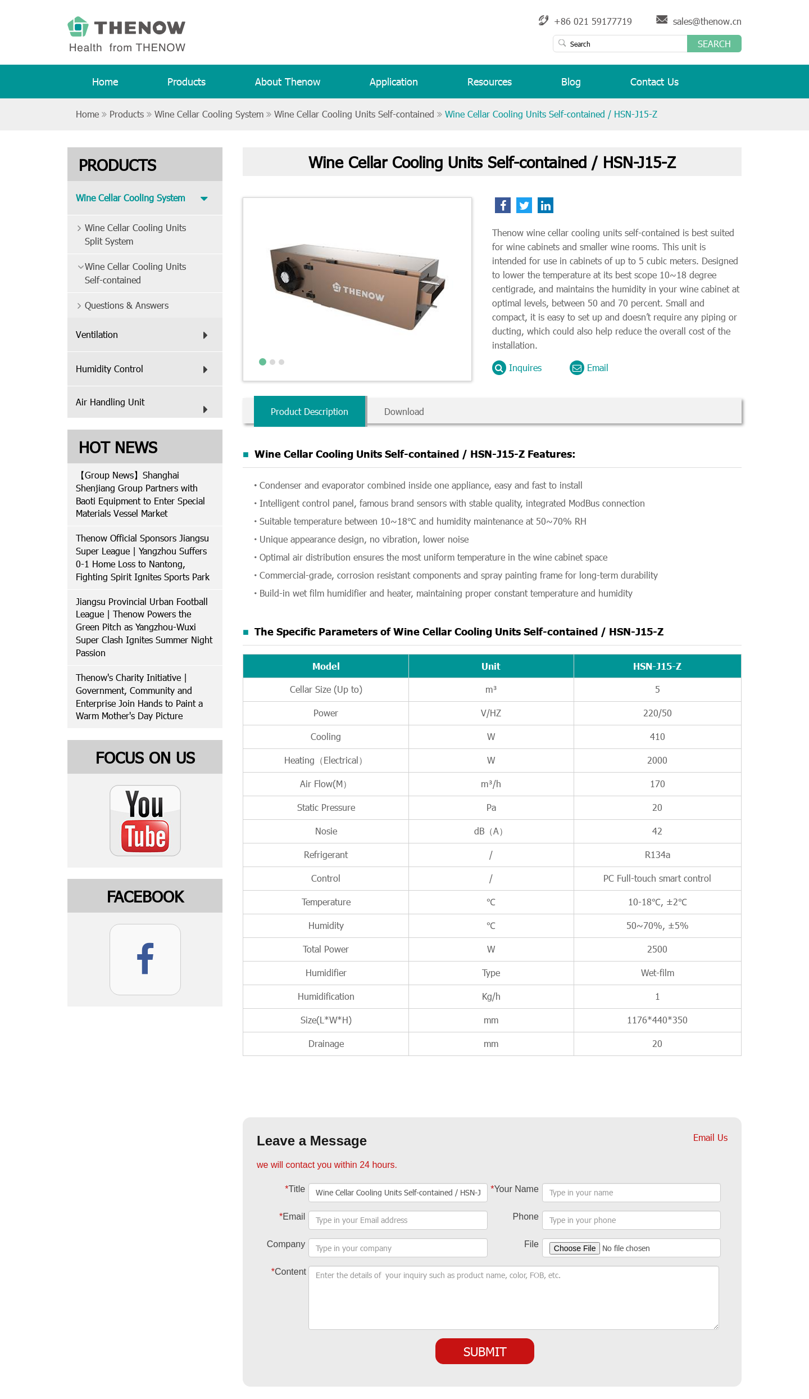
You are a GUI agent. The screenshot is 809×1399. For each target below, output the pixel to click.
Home (105, 86)
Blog (571, 86)
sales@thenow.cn (707, 21)
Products (186, 86)
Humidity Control (144, 369)
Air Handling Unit (144, 407)
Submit (485, 1351)
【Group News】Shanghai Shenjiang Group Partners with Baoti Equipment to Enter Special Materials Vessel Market (140, 494)
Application (394, 86)
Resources (489, 86)
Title (295, 1189)
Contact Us (654, 86)
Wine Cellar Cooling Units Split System (126, 231)
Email (589, 367)
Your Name (514, 1189)
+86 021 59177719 (593, 21)
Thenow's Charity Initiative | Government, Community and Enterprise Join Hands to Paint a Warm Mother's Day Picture (139, 696)
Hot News (118, 446)
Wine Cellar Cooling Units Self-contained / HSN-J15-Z (551, 114)
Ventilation (144, 335)
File (531, 1244)
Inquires (517, 367)
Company (286, 1244)
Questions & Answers (118, 305)
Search (714, 43)
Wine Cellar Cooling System (208, 114)
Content (288, 1271)
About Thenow (287, 86)
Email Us (710, 1137)
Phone (526, 1216)
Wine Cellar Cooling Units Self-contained (354, 114)
